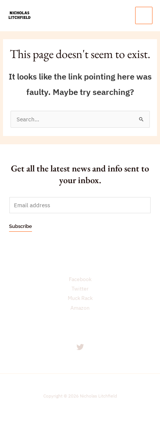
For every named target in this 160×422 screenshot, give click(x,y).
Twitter (80, 288)
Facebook (80, 279)
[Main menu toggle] (143, 15)
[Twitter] (80, 347)
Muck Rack (80, 298)
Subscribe (20, 226)
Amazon (80, 307)
